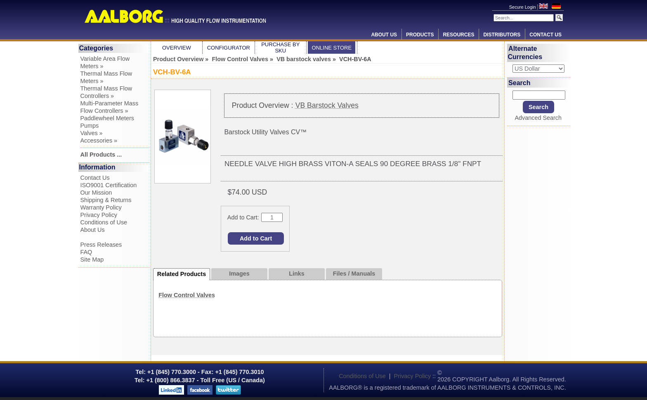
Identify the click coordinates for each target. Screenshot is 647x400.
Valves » (91, 133)
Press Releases (101, 244)
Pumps (89, 125)
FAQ (86, 252)
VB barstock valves (303, 59)
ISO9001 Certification (108, 185)
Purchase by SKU (280, 47)
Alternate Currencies (525, 52)
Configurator (228, 48)
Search (519, 82)
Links (297, 273)
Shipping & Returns (106, 200)
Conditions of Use (104, 222)
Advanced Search (538, 117)
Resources (458, 35)
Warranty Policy (101, 207)
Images (239, 273)
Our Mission (96, 192)
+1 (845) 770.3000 (171, 372)
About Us (384, 35)
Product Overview (178, 59)
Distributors (501, 35)
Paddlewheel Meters (107, 118)
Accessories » (99, 140)
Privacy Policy (99, 215)
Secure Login (523, 7)
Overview (176, 48)
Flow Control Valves (240, 59)
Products (420, 35)
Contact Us (545, 35)
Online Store (332, 48)
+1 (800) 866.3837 (171, 380)
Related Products (181, 274)
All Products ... (101, 154)
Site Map (92, 259)
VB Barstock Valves (327, 105)
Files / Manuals (354, 273)
